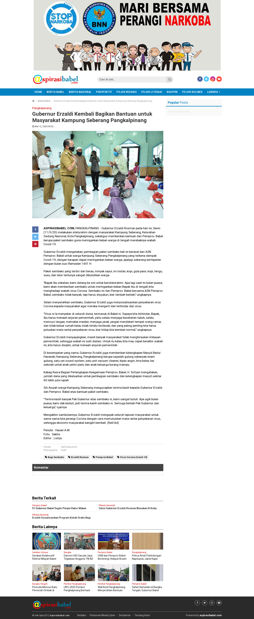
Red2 (63, 450)
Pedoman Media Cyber (102, 615)
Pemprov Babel (104, 457)
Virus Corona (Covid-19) (133, 457)
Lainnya (212, 92)
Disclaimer (125, 615)
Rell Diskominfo (69, 447)
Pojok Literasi (151, 92)
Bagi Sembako (56, 457)
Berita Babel (55, 92)
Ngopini (172, 92)
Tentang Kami (142, 615)
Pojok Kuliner (192, 92)
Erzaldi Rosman (80, 457)
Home (38, 92)
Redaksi (81, 615)
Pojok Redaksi (127, 92)
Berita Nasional (80, 92)
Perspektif (104, 92)
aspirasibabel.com (211, 615)
